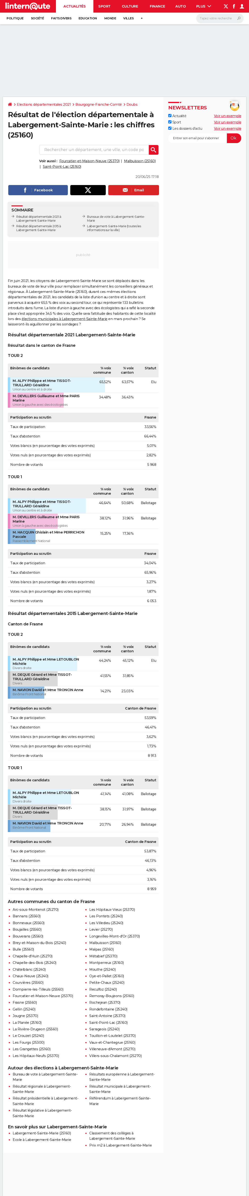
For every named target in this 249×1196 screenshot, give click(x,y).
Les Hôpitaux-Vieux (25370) (112, 909)
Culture (130, 6)
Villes (128, 18)
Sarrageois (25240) (104, 1029)
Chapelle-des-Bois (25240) (34, 963)
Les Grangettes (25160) (31, 1049)
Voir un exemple (227, 116)
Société (37, 18)
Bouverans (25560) (28, 936)
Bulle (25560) (23, 949)
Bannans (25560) (27, 916)
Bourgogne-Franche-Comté (98, 104)
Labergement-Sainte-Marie (106, 226)
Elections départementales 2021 (44, 104)
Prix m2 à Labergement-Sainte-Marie (120, 1145)
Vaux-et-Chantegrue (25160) (112, 1042)
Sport (104, 6)
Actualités (74, 6)
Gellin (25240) (24, 1009)
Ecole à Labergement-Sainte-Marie (42, 1140)
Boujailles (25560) (27, 929)
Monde (110, 18)
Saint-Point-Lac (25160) (62, 166)
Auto (180, 6)
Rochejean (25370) (104, 1002)
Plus (203, 6)
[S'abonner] (204, 138)
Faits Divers (61, 18)
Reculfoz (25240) (103, 989)
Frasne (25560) (25, 1002)
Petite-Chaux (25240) (106, 982)
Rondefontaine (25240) (108, 1009)
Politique (15, 18)
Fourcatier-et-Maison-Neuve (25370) (89, 161)
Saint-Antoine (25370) (107, 1016)
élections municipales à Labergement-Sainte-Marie (64, 319)
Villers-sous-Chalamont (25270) (115, 1056)
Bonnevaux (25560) (28, 923)
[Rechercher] (220, 18)
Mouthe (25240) (102, 969)
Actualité (177, 116)
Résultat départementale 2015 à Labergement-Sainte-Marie (38, 228)
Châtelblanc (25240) (29, 969)
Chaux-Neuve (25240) (30, 976)
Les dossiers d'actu (185, 128)
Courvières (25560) (28, 982)
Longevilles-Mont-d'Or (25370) (114, 936)
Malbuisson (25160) (140, 161)
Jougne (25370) (25, 1016)
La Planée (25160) (27, 1022)
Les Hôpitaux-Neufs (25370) (36, 1056)
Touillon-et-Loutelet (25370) (112, 1036)
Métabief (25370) (103, 956)
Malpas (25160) (101, 949)
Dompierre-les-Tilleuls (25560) (38, 989)
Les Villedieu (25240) (106, 923)
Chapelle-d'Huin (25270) (33, 956)
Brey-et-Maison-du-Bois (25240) (39, 943)
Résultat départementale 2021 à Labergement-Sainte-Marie (38, 218)
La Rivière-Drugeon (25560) (35, 1029)
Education (88, 18)
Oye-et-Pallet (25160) (106, 976)
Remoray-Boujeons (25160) (111, 996)
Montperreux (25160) (106, 963)
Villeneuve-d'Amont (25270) (112, 1049)
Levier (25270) (101, 929)
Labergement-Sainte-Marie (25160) (42, 1133)
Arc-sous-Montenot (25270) (36, 909)
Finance (157, 6)
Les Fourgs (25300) (28, 1042)
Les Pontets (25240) (106, 916)
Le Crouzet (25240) (28, 1036)
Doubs (132, 104)
